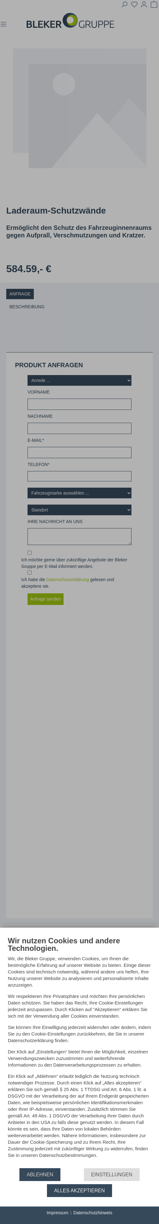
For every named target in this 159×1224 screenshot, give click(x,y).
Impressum (57, 1212)
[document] (79, 1052)
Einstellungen (111, 1174)
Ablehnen (40, 1174)
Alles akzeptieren (79, 1190)
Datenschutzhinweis (92, 1212)
